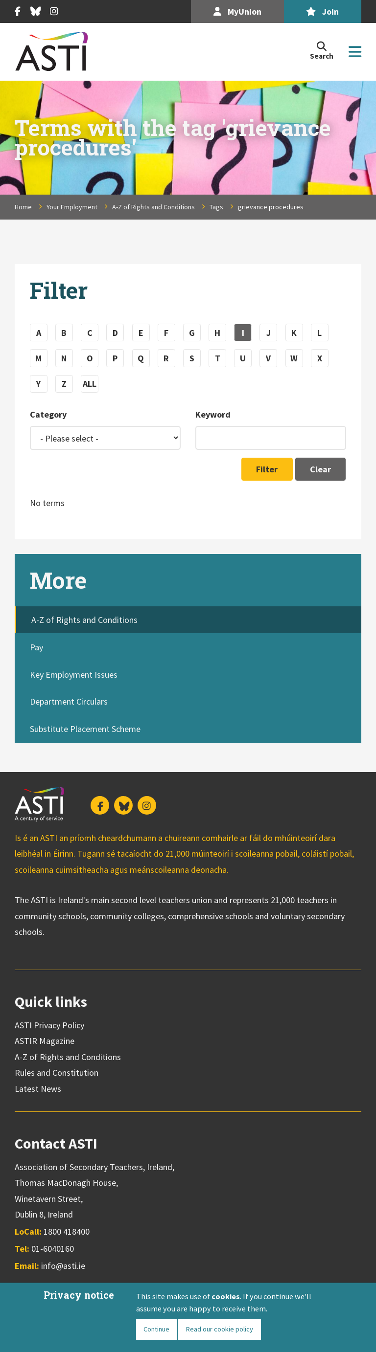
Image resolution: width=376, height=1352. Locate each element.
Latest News (38, 1088)
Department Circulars (69, 701)
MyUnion (237, 11)
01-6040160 (52, 1248)
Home (23, 206)
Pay (36, 647)
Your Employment (72, 206)
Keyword (213, 414)
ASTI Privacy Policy (49, 1025)
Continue (156, 1329)
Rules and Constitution (56, 1072)
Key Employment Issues (74, 674)
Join (322, 11)
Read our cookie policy (219, 1329)
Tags (216, 206)
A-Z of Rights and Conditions (153, 206)
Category (48, 414)
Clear (320, 469)
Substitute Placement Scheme (85, 728)
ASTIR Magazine (44, 1040)
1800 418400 (67, 1231)
